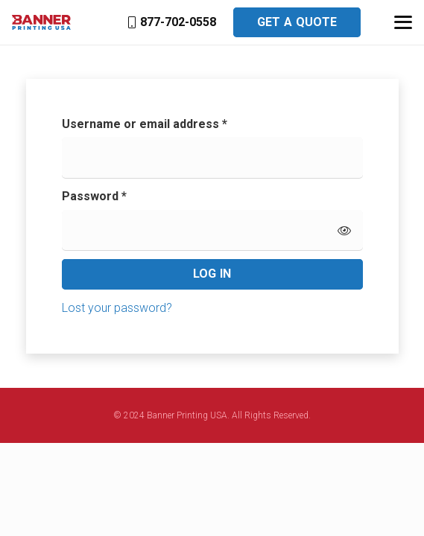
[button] (403, 22)
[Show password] (344, 230)
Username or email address (169, 123)
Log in (212, 274)
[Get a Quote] (297, 22)
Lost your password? (117, 308)
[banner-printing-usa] (41, 22)
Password (119, 195)
